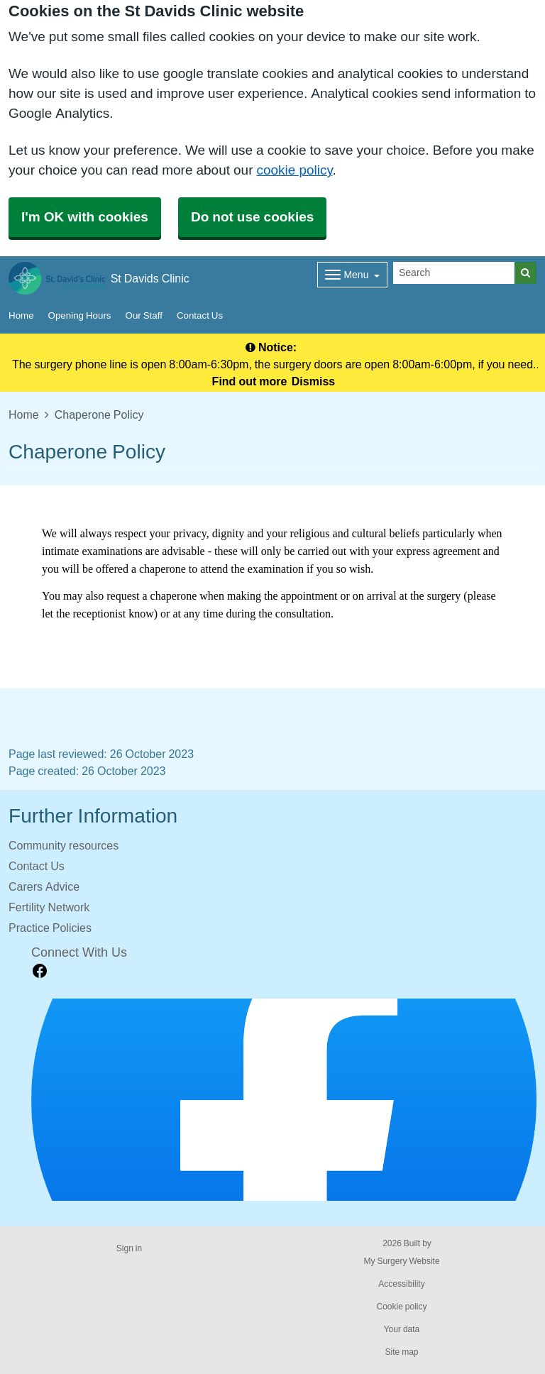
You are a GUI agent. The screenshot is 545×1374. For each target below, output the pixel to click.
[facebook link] (39, 971)
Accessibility (401, 1284)
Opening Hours (79, 315)
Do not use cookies (252, 217)
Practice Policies (50, 927)
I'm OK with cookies (84, 217)
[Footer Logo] (283, 1100)
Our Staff (144, 315)
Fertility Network (49, 907)
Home (21, 315)
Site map (401, 1352)
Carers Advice (44, 886)
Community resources (64, 845)
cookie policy (294, 170)
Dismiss (313, 381)
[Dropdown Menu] (352, 274)
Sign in (129, 1248)
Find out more (249, 381)
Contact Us (200, 315)
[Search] (454, 273)
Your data (402, 1329)
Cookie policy (401, 1306)
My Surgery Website (401, 1261)
